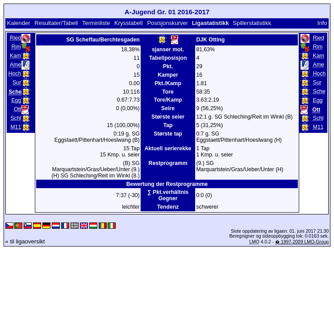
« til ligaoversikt (25, 241)
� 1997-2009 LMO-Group (302, 241)
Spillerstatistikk (252, 23)
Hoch (14, 73)
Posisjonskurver (167, 23)
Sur (17, 82)
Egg (16, 100)
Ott (17, 109)
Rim (16, 47)
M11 (15, 127)
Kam (15, 56)
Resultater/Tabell (56, 23)
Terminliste (96, 23)
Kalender (18, 23)
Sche (319, 91)
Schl (15, 118)
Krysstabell (128, 23)
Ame (15, 65)
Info (322, 23)
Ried (15, 38)
